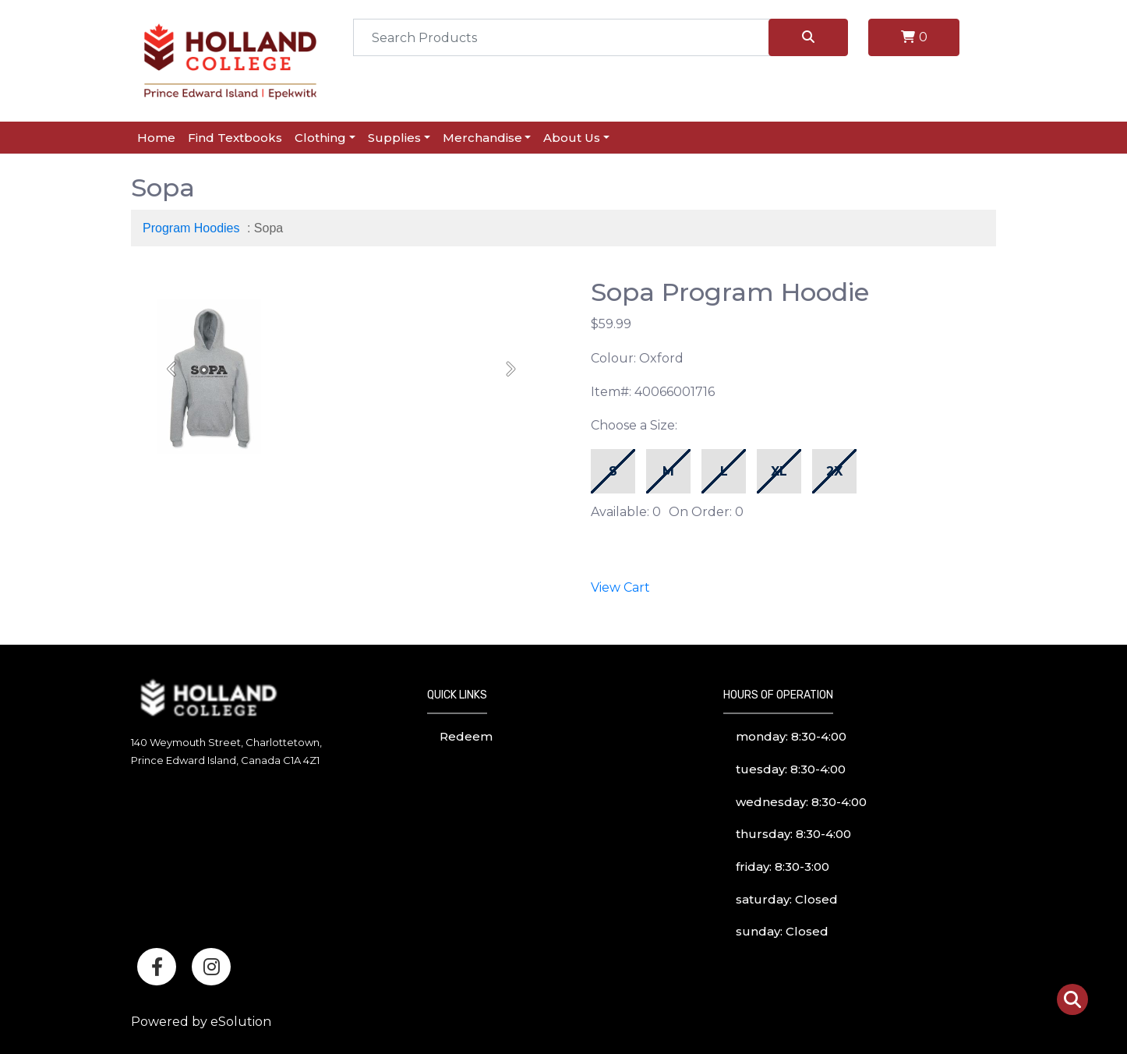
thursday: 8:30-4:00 (793, 833)
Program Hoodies (191, 228)
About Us (571, 137)
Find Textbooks (235, 137)
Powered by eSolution (201, 1021)
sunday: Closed (782, 931)
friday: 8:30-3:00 (782, 866)
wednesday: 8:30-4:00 (801, 801)
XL (779, 471)
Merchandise (482, 137)
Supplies (394, 137)
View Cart (620, 587)
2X (834, 471)
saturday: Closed (787, 899)
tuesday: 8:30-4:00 (791, 769)
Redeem (466, 736)
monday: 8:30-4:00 (791, 736)
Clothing (320, 137)
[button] (173, 368)
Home (156, 137)
